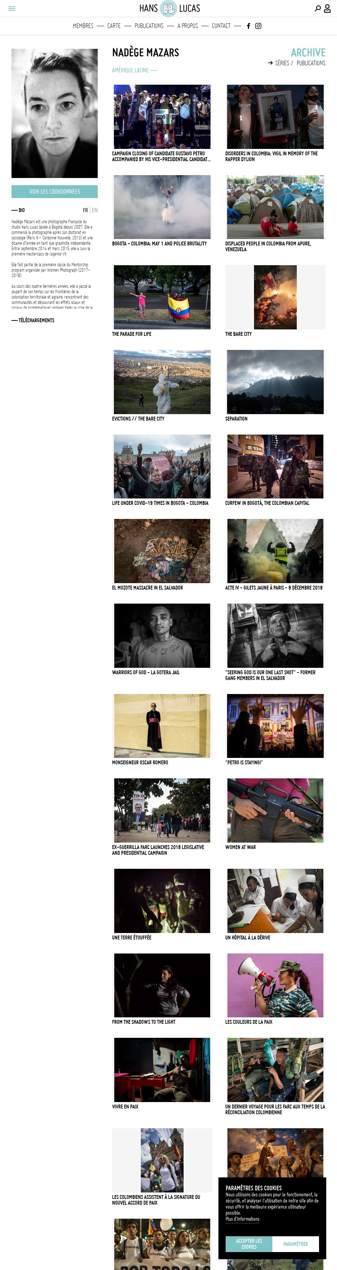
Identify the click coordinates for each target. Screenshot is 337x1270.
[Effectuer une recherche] (318, 9)
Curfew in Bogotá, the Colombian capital (267, 503)
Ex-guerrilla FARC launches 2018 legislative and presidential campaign (158, 850)
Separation (236, 419)
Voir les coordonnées (54, 191)
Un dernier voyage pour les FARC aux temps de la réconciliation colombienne (275, 1109)
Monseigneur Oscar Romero (140, 762)
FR (85, 210)
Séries (282, 63)
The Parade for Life (131, 334)
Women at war (240, 847)
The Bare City (238, 334)
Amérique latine (130, 70)
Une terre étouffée (131, 938)
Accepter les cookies (249, 1244)
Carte (114, 25)
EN (95, 210)
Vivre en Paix (125, 1107)
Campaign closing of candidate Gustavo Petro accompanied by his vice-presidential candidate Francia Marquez (160, 156)
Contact (221, 25)
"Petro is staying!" (244, 762)
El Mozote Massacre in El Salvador (147, 588)
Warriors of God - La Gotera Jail (146, 672)
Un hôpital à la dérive (247, 938)
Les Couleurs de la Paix (248, 1022)
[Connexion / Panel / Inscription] (328, 9)
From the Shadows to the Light (143, 1022)
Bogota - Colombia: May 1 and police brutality (159, 244)
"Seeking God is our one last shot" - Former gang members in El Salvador (270, 675)
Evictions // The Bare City (138, 419)
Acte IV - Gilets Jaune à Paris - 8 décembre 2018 (274, 588)
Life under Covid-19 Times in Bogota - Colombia (160, 503)
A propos (187, 25)
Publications (149, 25)
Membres (83, 25)
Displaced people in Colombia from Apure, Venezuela (268, 246)
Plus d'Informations (242, 1219)
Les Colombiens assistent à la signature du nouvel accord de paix (156, 1200)
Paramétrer (295, 1244)
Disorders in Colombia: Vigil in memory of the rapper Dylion (271, 156)
